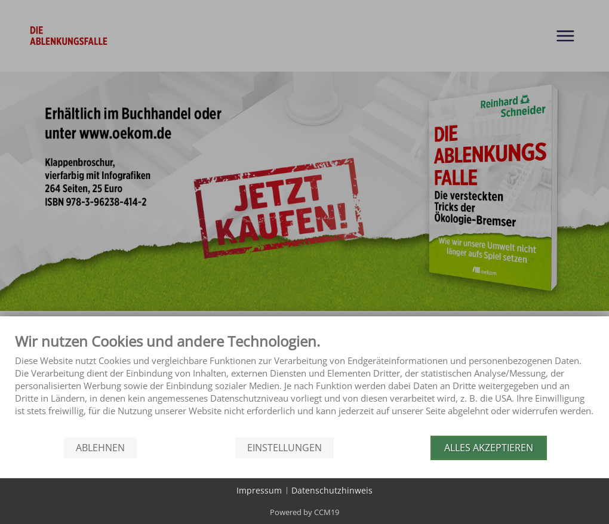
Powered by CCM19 (304, 512)
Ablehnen (100, 447)
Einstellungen (284, 447)
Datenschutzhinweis (332, 490)
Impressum (259, 490)
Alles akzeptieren (488, 447)
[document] (304, 383)
